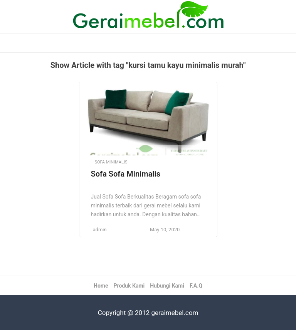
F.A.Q (196, 286)
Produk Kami (129, 286)
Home (101, 286)
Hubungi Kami (167, 286)
